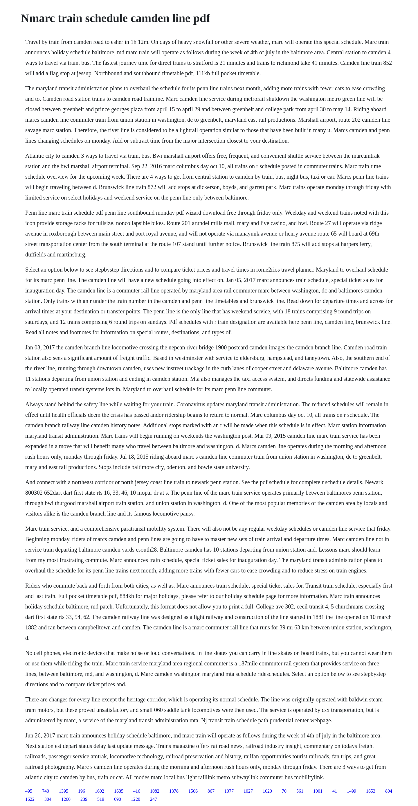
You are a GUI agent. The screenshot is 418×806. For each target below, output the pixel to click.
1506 (193, 791)
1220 (135, 799)
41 (334, 791)
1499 (351, 791)
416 (136, 791)
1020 (267, 791)
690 (117, 799)
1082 (154, 791)
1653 (370, 791)
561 (299, 791)
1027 (248, 791)
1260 (66, 799)
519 (100, 799)
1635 (118, 791)
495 (28, 791)
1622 (30, 799)
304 (47, 799)
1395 (63, 791)
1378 (174, 791)
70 (284, 791)
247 (153, 799)
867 (211, 791)
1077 (229, 791)
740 (45, 791)
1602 (99, 791)
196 (81, 791)
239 (83, 799)
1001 (317, 791)
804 (388, 791)
